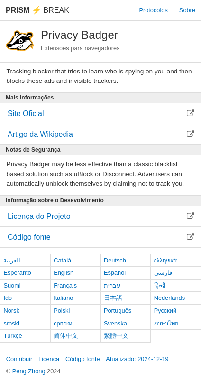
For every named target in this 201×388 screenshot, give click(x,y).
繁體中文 (116, 335)
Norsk (11, 310)
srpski (11, 323)
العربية (11, 260)
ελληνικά (165, 260)
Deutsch (115, 260)
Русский (165, 310)
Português (117, 310)
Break (37, 10)
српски (63, 323)
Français (65, 285)
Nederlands (169, 297)
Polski (62, 310)
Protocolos (153, 10)
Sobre (187, 10)
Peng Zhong (29, 371)
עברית (112, 285)
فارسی (163, 272)
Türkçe (12, 335)
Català (62, 260)
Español (115, 272)
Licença (48, 358)
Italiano (63, 297)
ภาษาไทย (166, 323)
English (63, 272)
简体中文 (66, 335)
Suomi (11, 285)
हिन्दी (159, 285)
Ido (7, 297)
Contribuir (19, 358)
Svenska (115, 323)
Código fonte (82, 358)
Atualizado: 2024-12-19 (137, 358)
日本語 (113, 297)
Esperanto (17, 272)
